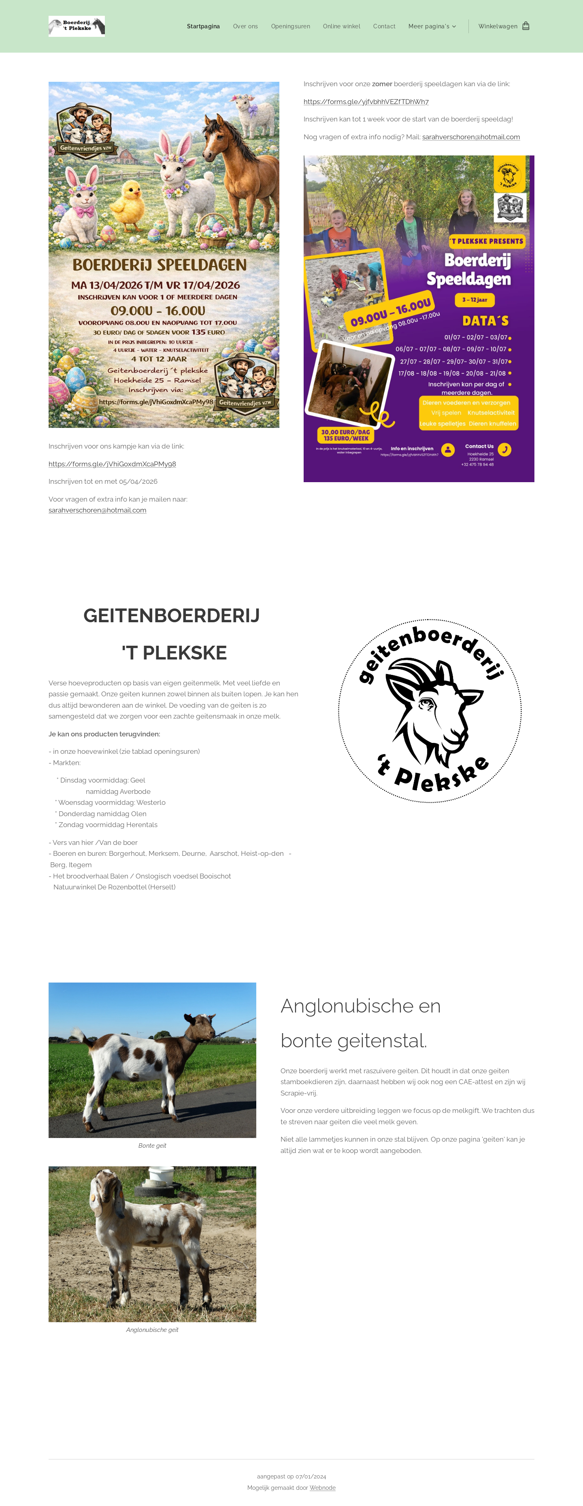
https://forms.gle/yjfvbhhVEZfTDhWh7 (366, 102)
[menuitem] (201, 26)
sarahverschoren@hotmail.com (98, 510)
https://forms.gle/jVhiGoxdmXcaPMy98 (112, 464)
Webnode (323, 1488)
